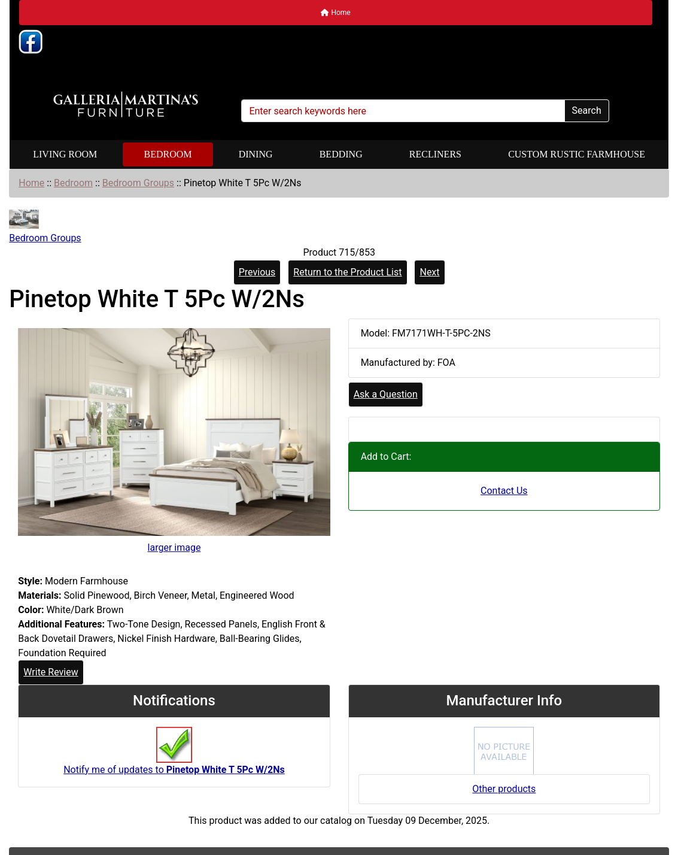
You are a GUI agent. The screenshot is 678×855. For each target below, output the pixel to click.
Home (335, 12)
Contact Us (504, 490)
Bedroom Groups (138, 183)
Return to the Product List (347, 272)
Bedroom (167, 154)
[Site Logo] (125, 105)
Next (429, 272)
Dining (256, 154)
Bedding (341, 154)
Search (586, 110)
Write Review (50, 672)
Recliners (435, 154)
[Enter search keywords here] (402, 110)
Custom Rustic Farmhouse (576, 154)
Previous (257, 272)
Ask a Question (386, 394)
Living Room (65, 154)
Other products (504, 789)
